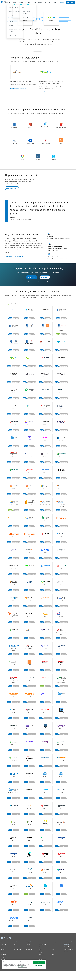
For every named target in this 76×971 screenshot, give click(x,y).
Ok (38, 962)
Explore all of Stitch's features (13, 256)
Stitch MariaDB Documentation (18, 88)
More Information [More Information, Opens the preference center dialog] (39, 965)
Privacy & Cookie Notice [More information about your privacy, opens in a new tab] (22, 966)
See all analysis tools (11, 188)
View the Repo (43, 91)
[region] (24, 964)
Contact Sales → (44, 277)
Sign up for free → (32, 277)
